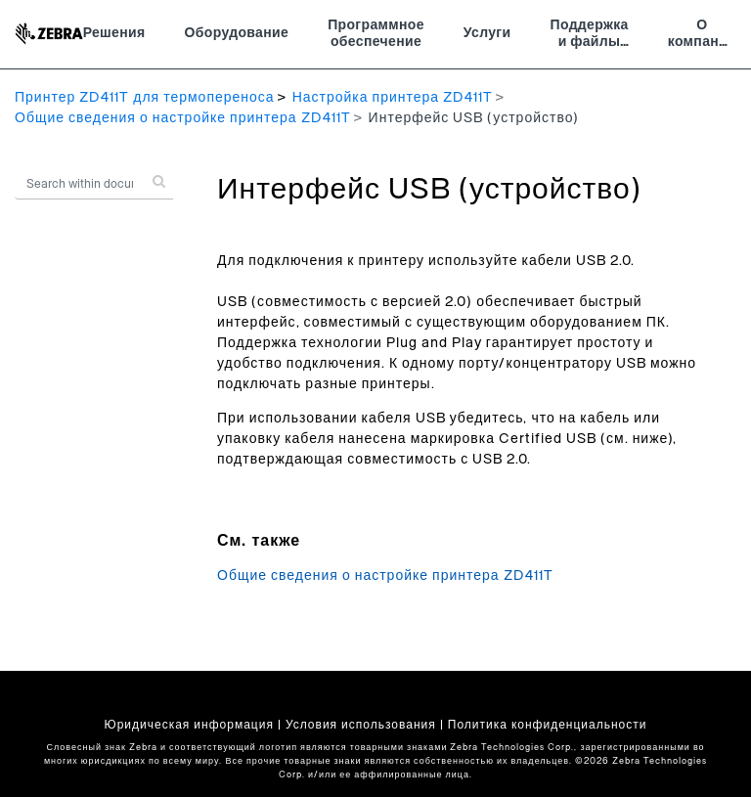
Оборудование (237, 33)
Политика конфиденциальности (547, 725)
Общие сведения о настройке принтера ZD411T (183, 118)
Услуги (487, 33)
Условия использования (361, 725)
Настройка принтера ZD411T (392, 98)
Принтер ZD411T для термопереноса (145, 98)
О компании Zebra (702, 36)
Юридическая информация (189, 725)
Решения (114, 33)
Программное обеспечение (376, 34)
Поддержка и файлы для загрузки (590, 36)
